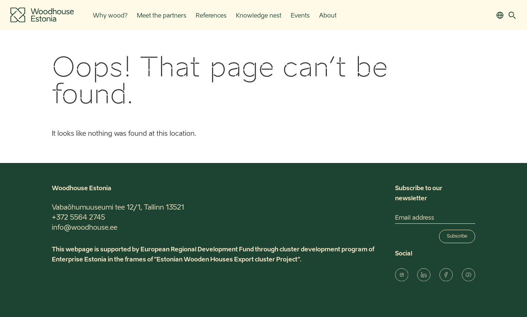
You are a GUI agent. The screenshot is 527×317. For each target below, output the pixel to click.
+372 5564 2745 (78, 217)
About (328, 16)
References (211, 16)
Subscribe (457, 236)
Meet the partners (161, 16)
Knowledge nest (258, 16)
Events (300, 16)
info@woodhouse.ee (84, 228)
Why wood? (110, 16)
